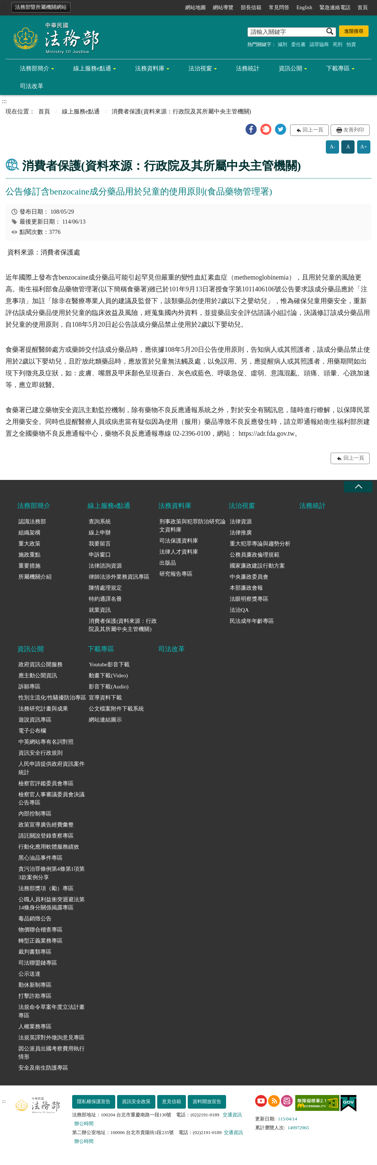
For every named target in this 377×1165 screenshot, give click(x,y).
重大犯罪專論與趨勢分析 (260, 544)
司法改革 (31, 86)
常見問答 (279, 7)
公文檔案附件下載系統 (116, 709)
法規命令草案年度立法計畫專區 (51, 1011)
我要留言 (100, 544)
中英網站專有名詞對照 (46, 742)
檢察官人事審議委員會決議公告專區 (51, 799)
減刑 (282, 44)
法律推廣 (241, 533)
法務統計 (248, 68)
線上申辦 (100, 533)
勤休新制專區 (35, 985)
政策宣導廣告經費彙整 (46, 825)
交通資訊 (232, 1114)
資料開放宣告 (207, 1101)
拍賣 (351, 44)
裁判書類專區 (35, 952)
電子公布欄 (32, 731)
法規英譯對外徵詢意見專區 (51, 1038)
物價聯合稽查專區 (40, 930)
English (304, 7)
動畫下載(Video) (108, 675)
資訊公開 (290, 68)
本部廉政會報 (246, 588)
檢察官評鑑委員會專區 (46, 783)
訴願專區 (29, 686)
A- (332, 147)
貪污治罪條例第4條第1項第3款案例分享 (51, 873)
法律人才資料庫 (178, 552)
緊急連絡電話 (335, 7)
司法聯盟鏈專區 (37, 963)
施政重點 (29, 555)
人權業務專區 (35, 1026)
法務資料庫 (150, 68)
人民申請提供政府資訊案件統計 (51, 768)
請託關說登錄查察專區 (46, 836)
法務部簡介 (34, 68)
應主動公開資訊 (37, 675)
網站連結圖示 (105, 720)
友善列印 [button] (353, 130)
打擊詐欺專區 (35, 996)
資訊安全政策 (136, 1101)
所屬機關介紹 (35, 577)
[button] (251, 129)
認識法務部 (32, 521)
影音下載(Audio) (108, 686)
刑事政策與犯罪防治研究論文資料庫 (192, 526)
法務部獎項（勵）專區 (46, 888)
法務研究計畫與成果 (43, 709)
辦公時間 (84, 1123)
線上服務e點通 (92, 68)
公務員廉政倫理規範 (254, 555)
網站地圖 (195, 7)
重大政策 (29, 544)
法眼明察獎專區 (249, 599)
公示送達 (29, 974)
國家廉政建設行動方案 (257, 566)
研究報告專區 (176, 574)
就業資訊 (100, 610)
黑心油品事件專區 (40, 858)
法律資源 (241, 521)
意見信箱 (171, 1101)
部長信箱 (251, 7)
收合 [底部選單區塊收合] (358, 486)
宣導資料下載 (105, 698)
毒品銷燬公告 (35, 919)
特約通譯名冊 (105, 599)
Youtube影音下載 (109, 664)
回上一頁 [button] (313, 130)
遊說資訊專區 (35, 720)
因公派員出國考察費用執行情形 (51, 1053)
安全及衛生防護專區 (43, 1068)
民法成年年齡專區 (252, 621)
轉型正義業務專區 (40, 941)
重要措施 (29, 566)
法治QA (239, 610)
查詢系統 (100, 521)
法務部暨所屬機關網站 (41, 7)
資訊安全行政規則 (40, 753)
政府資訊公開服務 (40, 664)
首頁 (362, 7)
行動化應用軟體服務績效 (48, 847)
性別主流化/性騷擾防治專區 (52, 698)
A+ (363, 147)
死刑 (337, 44)
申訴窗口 (100, 555)
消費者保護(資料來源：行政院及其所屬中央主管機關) (123, 625)
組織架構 (29, 533)
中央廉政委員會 (249, 577)
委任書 (298, 44)
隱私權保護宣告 (93, 1101)
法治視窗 (200, 68)
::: (4, 6)
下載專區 (338, 68)
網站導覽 (223, 7)
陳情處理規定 (105, 588)
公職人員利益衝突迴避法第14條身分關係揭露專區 (51, 903)
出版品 (167, 563)
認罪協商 (319, 44)
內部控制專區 (35, 814)
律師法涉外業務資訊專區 (119, 577)
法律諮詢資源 (105, 566)
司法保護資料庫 (178, 541)
